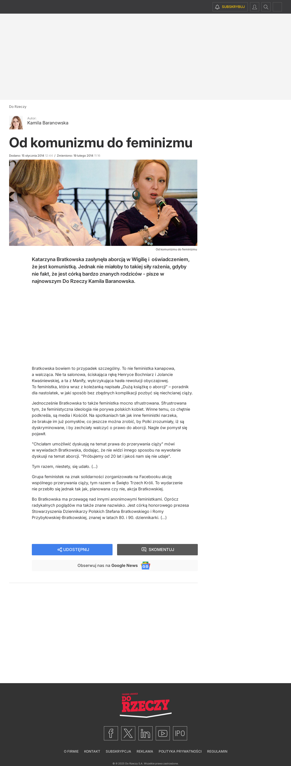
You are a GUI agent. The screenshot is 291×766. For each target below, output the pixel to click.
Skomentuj (161, 549)
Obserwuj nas (108, 565)
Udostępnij (76, 549)
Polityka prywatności (180, 751)
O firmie (71, 751)
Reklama (145, 751)
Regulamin (217, 751)
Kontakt (92, 751)
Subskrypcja (118, 751)
